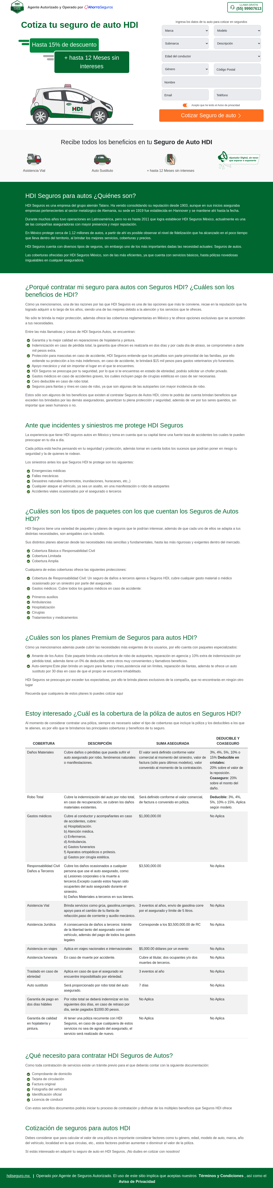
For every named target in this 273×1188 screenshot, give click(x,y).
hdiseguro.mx (19, 1176)
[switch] (186, 105)
